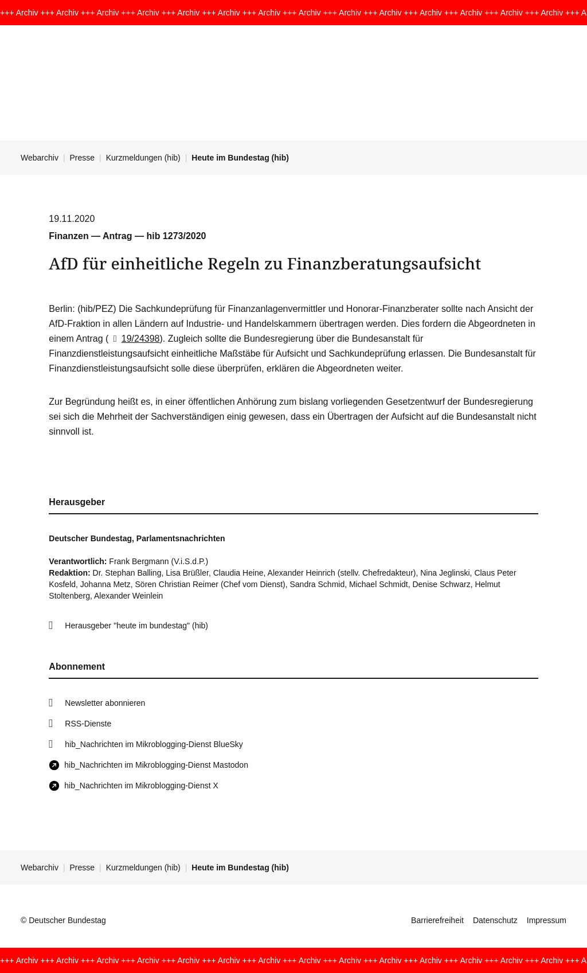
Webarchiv (39, 157)
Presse (82, 157)
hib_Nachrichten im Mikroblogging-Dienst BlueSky (153, 744)
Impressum (546, 920)
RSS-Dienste (88, 723)
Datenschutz (495, 920)
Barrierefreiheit (437, 920)
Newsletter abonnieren (105, 703)
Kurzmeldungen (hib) (143, 157)
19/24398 (133, 338)
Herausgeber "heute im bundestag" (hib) (136, 625)
